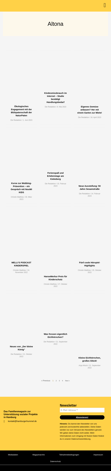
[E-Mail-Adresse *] (82, 410)
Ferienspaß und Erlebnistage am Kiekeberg (55, 176)
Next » (68, 381)
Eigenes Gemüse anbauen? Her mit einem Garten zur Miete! (89, 109)
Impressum (42, 461)
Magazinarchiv (50, 454)
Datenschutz (68, 461)
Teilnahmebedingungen (82, 454)
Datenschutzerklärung (80, 439)
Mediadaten (23, 454)
